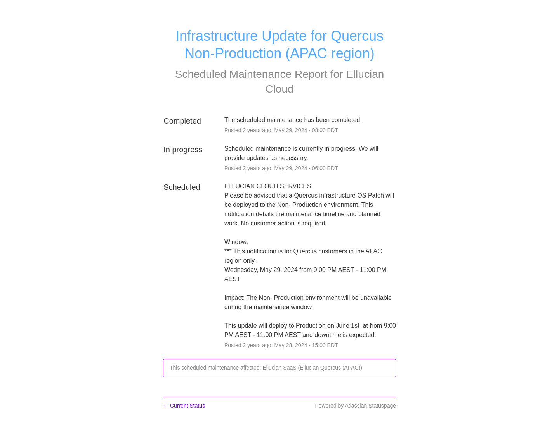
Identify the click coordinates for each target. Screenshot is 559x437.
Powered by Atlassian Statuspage (355, 406)
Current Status (184, 406)
